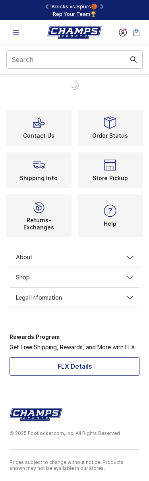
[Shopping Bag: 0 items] (136, 32)
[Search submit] (133, 59)
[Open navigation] (16, 32)
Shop (74, 277)
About (74, 257)
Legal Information (74, 297)
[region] (74, 10)
